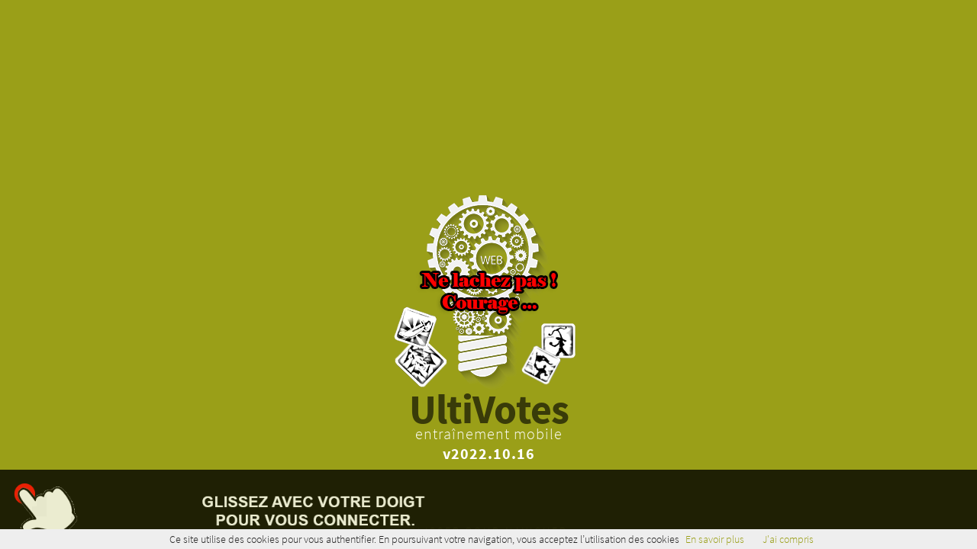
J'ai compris (788, 539)
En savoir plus (714, 539)
